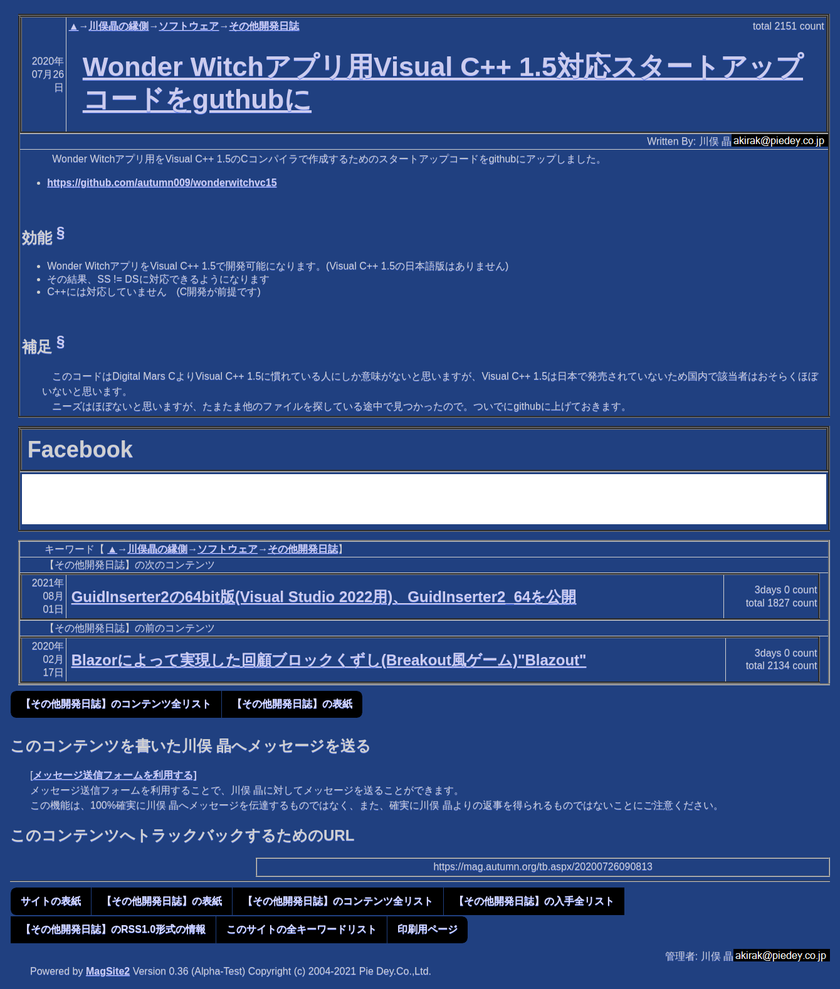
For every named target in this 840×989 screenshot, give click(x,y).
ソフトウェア (189, 26)
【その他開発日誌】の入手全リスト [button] (534, 901)
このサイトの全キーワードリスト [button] (301, 929)
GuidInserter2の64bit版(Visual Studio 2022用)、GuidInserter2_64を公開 (324, 596)
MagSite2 (108, 971)
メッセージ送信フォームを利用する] (114, 775)
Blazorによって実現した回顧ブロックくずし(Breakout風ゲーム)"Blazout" (329, 659)
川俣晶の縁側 (118, 26)
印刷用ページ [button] (427, 929)
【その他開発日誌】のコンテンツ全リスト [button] (116, 703)
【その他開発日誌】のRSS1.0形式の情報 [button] (113, 929)
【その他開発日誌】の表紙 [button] (292, 703)
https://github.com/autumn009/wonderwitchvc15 (161, 182)
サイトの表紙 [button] (51, 901)
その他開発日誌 (264, 26)
